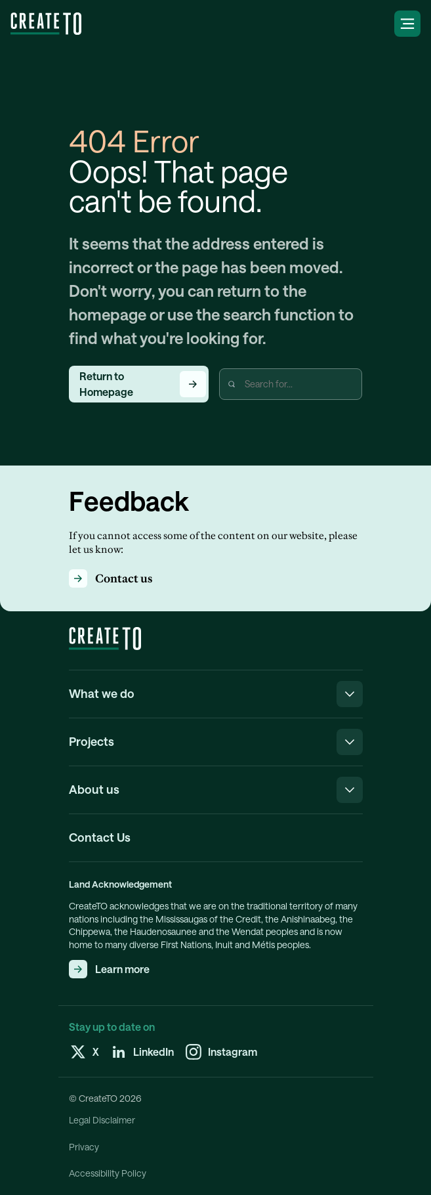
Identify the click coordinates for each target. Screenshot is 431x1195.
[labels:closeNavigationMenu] (350, 694)
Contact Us (100, 837)
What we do (101, 693)
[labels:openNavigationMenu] (407, 24)
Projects (91, 741)
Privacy (84, 1147)
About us (94, 789)
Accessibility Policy (107, 1173)
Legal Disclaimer (102, 1120)
